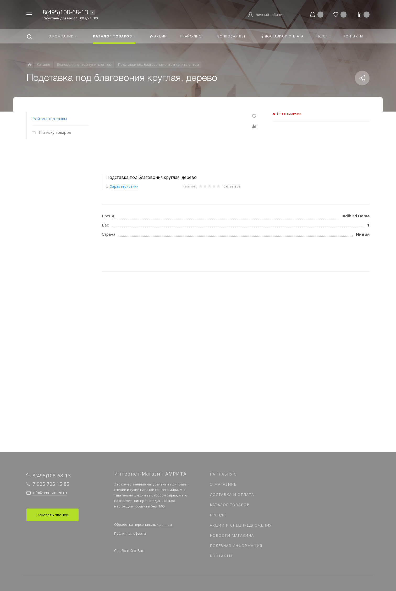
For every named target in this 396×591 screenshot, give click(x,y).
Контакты (221, 555)
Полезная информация (236, 545)
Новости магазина (232, 535)
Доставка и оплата (232, 494)
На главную (223, 474)
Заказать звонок (52, 514)
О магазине (223, 484)
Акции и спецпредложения (241, 525)
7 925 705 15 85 (50, 483)
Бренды (218, 514)
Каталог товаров (230, 504)
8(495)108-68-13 (65, 12)
